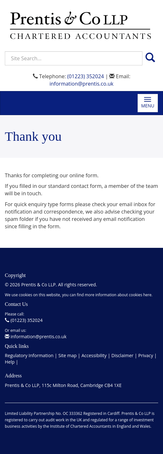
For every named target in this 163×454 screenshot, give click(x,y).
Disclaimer (122, 355)
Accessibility (93, 355)
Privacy (145, 355)
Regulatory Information (29, 355)
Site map (67, 355)
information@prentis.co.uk (81, 83)
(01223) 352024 (85, 76)
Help (9, 362)
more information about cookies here (118, 294)
